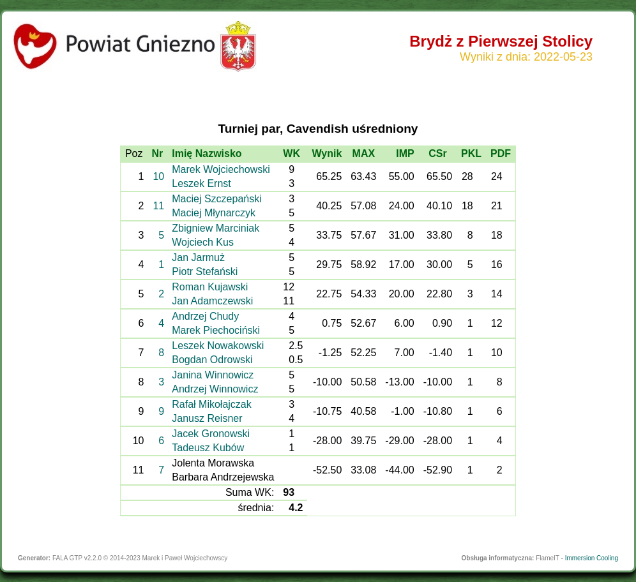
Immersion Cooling (591, 558)
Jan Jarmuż (198, 257)
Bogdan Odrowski (212, 359)
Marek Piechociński (216, 330)
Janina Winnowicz (213, 374)
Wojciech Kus (203, 242)
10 (158, 176)
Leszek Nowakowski (218, 345)
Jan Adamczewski (212, 300)
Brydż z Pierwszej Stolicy (501, 41)
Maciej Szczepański (217, 198)
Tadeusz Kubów (208, 447)
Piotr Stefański (205, 271)
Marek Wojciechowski (221, 169)
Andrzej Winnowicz (215, 389)
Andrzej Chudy (205, 316)
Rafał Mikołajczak (211, 404)
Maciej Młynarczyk (213, 212)
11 (158, 205)
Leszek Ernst (201, 183)
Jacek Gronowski (211, 433)
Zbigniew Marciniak (215, 228)
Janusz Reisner (207, 418)
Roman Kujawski (210, 286)
